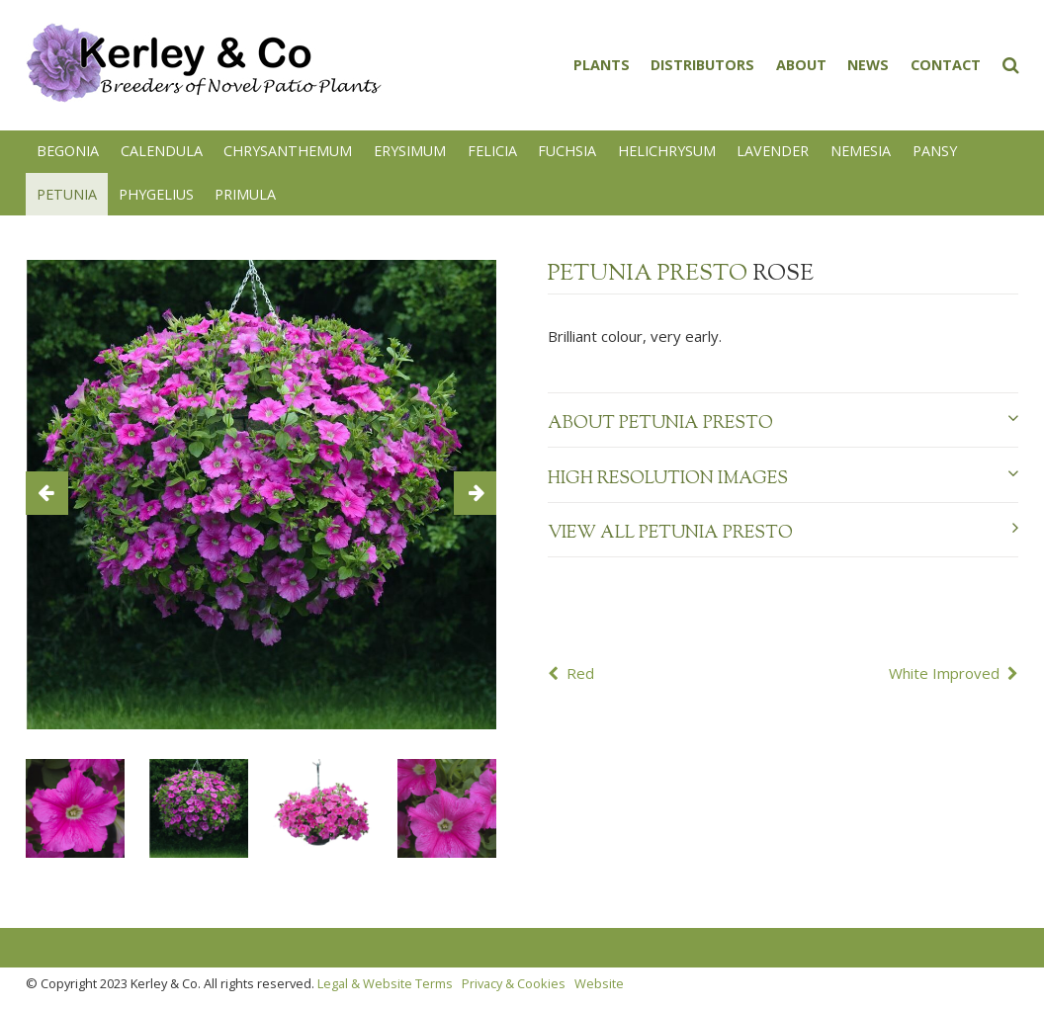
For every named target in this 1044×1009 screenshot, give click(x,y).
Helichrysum (667, 150)
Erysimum (410, 150)
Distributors (702, 64)
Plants (601, 64)
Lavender (773, 150)
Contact (946, 64)
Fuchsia (567, 150)
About (801, 64)
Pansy (935, 150)
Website (599, 983)
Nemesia (860, 150)
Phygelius (156, 194)
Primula (245, 194)
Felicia (492, 150)
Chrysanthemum (287, 150)
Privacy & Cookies (514, 983)
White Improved (944, 673)
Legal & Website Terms (385, 983)
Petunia (67, 194)
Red (580, 673)
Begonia (68, 150)
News (868, 64)
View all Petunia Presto (782, 533)
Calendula (162, 150)
